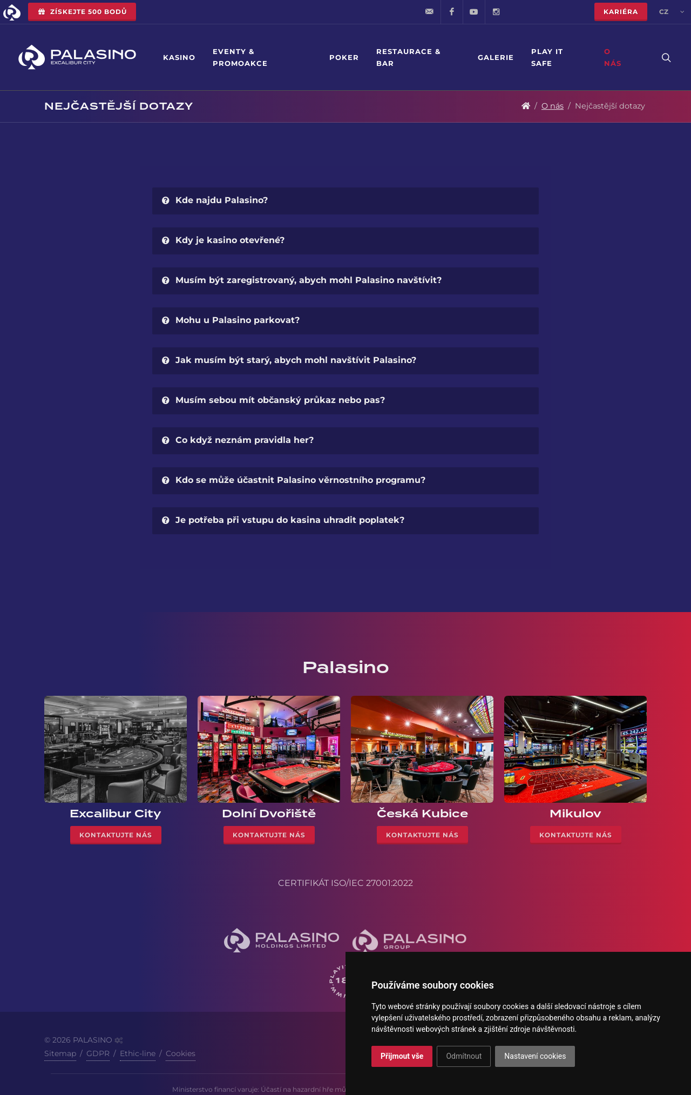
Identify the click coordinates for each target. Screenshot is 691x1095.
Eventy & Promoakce (240, 57)
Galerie (496, 57)
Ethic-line (137, 1053)
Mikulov (575, 813)
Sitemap (60, 1053)
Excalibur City (115, 813)
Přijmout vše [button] (402, 1056)
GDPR (98, 1053)
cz (672, 11)
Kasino (179, 57)
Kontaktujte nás (115, 835)
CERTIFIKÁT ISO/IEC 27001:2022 (345, 883)
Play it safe (547, 57)
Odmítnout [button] (464, 1056)
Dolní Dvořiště (269, 813)
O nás (612, 57)
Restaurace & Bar (408, 57)
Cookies (180, 1053)
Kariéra (621, 12)
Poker (344, 57)
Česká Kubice (422, 813)
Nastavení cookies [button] (535, 1056)
